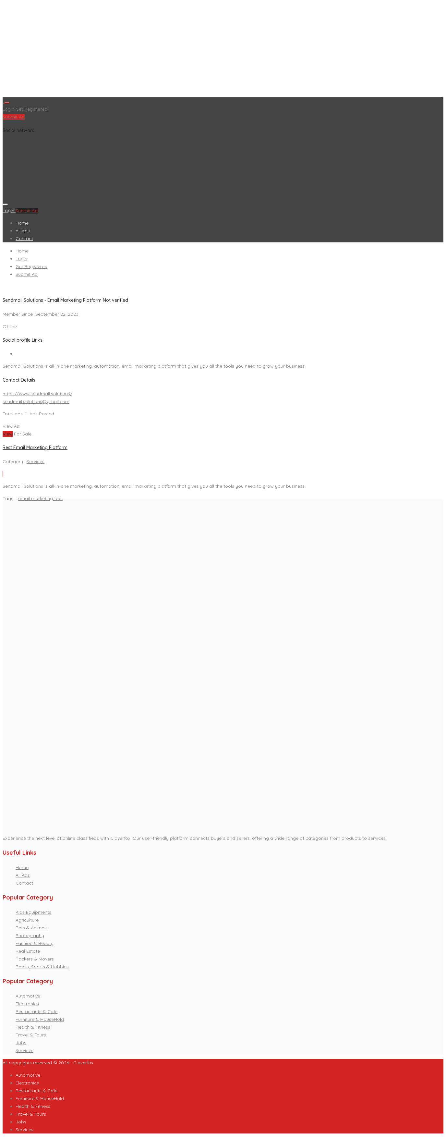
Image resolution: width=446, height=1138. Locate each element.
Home (22, 223)
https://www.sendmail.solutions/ (37, 394)
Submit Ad (14, 117)
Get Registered (31, 109)
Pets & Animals (32, 928)
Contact (24, 238)
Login (9, 109)
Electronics (27, 1004)
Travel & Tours (31, 1035)
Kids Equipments (33, 912)
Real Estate (28, 951)
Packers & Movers (35, 959)
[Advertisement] (197, 50)
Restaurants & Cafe (36, 1011)
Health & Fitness (33, 1027)
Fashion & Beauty (35, 943)
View (8, 434)
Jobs (21, 1043)
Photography (30, 935)
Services (35, 461)
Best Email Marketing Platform (35, 447)
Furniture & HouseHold (40, 1019)
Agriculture (27, 920)
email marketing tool (40, 498)
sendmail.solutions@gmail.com (36, 401)
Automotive (28, 996)
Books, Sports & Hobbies (42, 967)
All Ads (23, 231)
